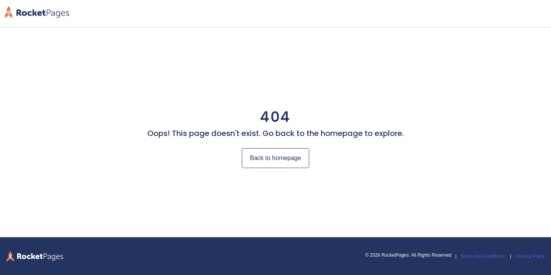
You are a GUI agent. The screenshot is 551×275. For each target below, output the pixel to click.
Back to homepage (275, 158)
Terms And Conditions (482, 256)
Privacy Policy (530, 256)
